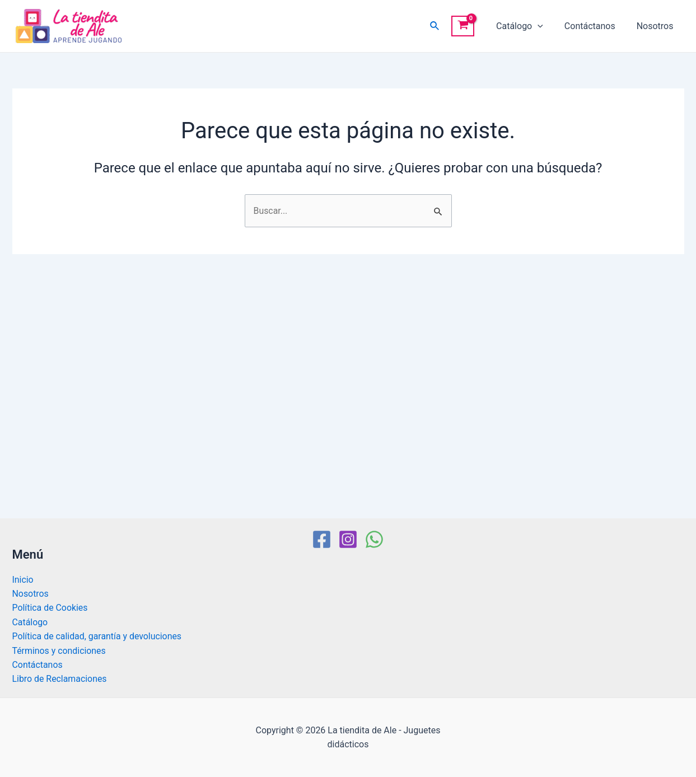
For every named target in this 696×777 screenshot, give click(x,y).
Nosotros (656, 26)
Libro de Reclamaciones (60, 678)
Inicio (23, 578)
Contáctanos (594, 26)
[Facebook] (321, 539)
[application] (546, 26)
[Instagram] (348, 539)
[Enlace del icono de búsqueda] (445, 26)
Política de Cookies (50, 607)
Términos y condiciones (59, 650)
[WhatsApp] (374, 539)
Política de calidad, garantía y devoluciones (97, 635)
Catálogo (528, 26)
